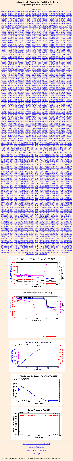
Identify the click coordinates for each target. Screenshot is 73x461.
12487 (11, 163)
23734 (11, 250)
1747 (29, 46)
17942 (36, 185)
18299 (28, 188)
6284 (36, 92)
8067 (46, 121)
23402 (70, 245)
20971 (36, 218)
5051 (60, 63)
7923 (43, 120)
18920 (36, 195)
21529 (36, 223)
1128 (6, 28)
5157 (12, 71)
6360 (12, 95)
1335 (57, 34)
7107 (63, 104)
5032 (2, 63)
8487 (22, 133)
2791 (26, 56)
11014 (24, 147)
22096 (66, 230)
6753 (43, 99)
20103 (41, 207)
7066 (57, 102)
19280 (61, 199)
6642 (2, 99)
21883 (3, 228)
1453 (12, 37)
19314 (7, 200)
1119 (46, 27)
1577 (33, 40)
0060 (70, 13)
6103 (70, 89)
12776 (36, 175)
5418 (33, 85)
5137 (39, 70)
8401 (5, 132)
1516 (67, 37)
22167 (15, 231)
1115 (33, 27)
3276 (63, 58)
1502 (29, 37)
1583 (53, 40)
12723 (41, 171)
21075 (62, 218)
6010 (57, 87)
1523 (19, 39)
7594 (39, 114)
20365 (70, 211)
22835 (45, 240)
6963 (22, 102)
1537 (46, 39)
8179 (50, 125)
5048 (50, 63)
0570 (33, 18)
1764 (15, 47)
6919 (70, 101)
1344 (12, 35)
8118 (9, 123)
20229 (66, 209)
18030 (66, 185)
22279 (36, 233)
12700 (61, 169)
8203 (36, 126)
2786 (9, 56)
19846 (61, 204)
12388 (7, 156)
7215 (60, 108)
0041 (36, 13)
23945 (32, 252)
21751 (28, 224)
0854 (22, 23)
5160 (22, 71)
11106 (45, 151)
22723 (15, 238)
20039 (57, 206)
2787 (12, 56)
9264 (15, 137)
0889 (12, 25)
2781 (63, 54)
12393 (15, 156)
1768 (29, 47)
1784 (70, 47)
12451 (36, 159)
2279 (15, 54)
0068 (26, 15)
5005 (57, 59)
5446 (12, 87)
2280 (19, 54)
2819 (9, 58)
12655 (28, 169)
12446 (15, 159)
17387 (28, 181)
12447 (20, 159)
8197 (19, 126)
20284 (28, 211)
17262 (41, 180)
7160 (57, 106)
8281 (63, 128)
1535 (39, 39)
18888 (28, 195)
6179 (26, 90)
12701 (66, 169)
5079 (2, 66)
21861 (45, 226)
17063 (61, 178)
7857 (33, 120)
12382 (57, 154)
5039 (26, 63)
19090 (53, 197)
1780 (57, 47)
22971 (41, 242)
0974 (29, 25)
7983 (63, 120)
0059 (67, 13)
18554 (66, 190)
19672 (7, 204)
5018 (29, 61)
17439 (57, 181)
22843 (49, 240)
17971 (41, 185)
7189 (36, 108)
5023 (43, 61)
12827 (66, 176)
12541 (41, 163)
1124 (63, 27)
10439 (44, 142)
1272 (26, 32)
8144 (53, 123)
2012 (36, 49)
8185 (67, 125)
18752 (11, 193)
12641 (41, 168)
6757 (57, 99)
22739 (36, 238)
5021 (39, 61)
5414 (19, 85)
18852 (7, 195)
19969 (20, 206)
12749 (41, 173)
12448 (24, 159)
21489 (7, 223)
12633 (7, 168)
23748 (15, 250)
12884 (32, 178)
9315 (15, 138)
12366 (65, 152)
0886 (2, 25)
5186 (36, 73)
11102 (29, 151)
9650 (60, 138)
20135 (3, 209)
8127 (26, 123)
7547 (29, 113)
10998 (70, 145)
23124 (66, 243)
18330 (53, 188)
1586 (63, 40)
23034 (3, 243)
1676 (29, 44)
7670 (29, 118)
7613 (26, 116)
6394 (46, 95)
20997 (49, 218)
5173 (67, 71)
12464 (15, 161)
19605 (53, 202)
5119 (53, 68)
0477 (43, 16)
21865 (49, 226)
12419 (28, 157)
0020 (60, 11)
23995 (57, 252)
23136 (70, 243)
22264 (20, 233)
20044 (70, 206)
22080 (49, 230)
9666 (12, 140)
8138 (39, 123)
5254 (29, 78)
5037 (19, 63)
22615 (32, 236)
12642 (45, 168)
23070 (36, 243)
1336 (60, 34)
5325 (19, 82)
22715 (7, 238)
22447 (15, 235)
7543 (22, 113)
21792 (45, 224)
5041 (33, 63)
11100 (20, 151)
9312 (9, 138)
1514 (60, 37)
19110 (66, 197)
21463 (53, 221)
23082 (49, 243)
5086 (26, 66)
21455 (49, 221)
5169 (53, 71)
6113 (2, 90)
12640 (36, 168)
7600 (60, 114)
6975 (39, 102)
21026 (53, 218)
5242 (63, 77)
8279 (60, 128)
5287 (67, 78)
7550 (36, 113)
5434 (70, 85)
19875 (70, 204)
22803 (24, 240)
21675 (7, 224)
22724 (20, 238)
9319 (22, 138)
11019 (36, 147)
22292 (45, 233)
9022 (33, 135)
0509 (67, 16)
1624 (33, 42)
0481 (53, 16)
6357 (2, 95)
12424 (45, 157)
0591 (57, 18)
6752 (39, 99)
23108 (61, 243)
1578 (36, 40)
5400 (60, 83)
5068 (39, 65)
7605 (2, 116)
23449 (20, 247)
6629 (33, 97)
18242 (11, 188)
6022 (9, 89)
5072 (50, 65)
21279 (36, 219)
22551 (70, 235)
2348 (53, 54)
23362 (53, 245)
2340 (26, 54)
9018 (29, 135)
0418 (63, 15)
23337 (41, 245)
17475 (70, 181)
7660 (9, 118)
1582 (50, 40)
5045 (39, 63)
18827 (66, 193)
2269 (53, 52)
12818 (28, 176)
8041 (26, 121)
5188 (43, 73)
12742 (20, 173)
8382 (39, 130)
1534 (36, 39)
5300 (12, 80)
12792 (24, 176)
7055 (50, 102)
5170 (57, 71)
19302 (3, 200)
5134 (29, 70)
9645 (53, 138)
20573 (11, 214)
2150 (63, 49)
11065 (7, 149)
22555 (7, 236)
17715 (66, 183)
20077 (24, 207)
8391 (57, 130)
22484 (32, 235)
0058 (63, 13)
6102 (67, 89)
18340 (57, 188)
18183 (70, 187)
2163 (33, 51)
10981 (3, 145)
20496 (28, 212)
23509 (66, 247)
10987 (28, 145)
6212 (29, 90)
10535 (66, 144)
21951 (53, 228)
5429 (63, 85)
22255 (11, 233)
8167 (22, 125)
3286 (26, 59)
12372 (20, 154)
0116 (33, 15)
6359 (9, 95)
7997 (67, 120)
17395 (32, 181)
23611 (57, 249)
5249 (15, 78)
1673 (22, 44)
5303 (22, 80)
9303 (63, 137)
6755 (50, 99)
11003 (7, 147)
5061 (15, 65)
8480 (2, 133)
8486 (19, 133)
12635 (15, 168)
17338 (7, 181)
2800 (53, 56)
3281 (9, 59)
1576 (29, 40)
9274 (26, 137)
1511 (50, 37)
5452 (33, 87)
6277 (12, 92)
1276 (39, 32)
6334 (29, 94)
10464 (20, 144)
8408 (12, 132)
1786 (5, 49)
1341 (5, 35)
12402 (41, 156)
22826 (36, 240)
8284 (67, 128)
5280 (46, 78)
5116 (46, 68)
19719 (24, 204)
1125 (66, 27)
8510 (43, 133)
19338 (20, 200)
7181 (9, 108)
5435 (2, 87)
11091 (57, 149)
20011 (53, 206)
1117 (39, 27)
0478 (46, 16)
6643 (5, 99)
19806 (49, 204)
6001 (43, 87)
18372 (3, 190)
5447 (15, 87)
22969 (36, 242)
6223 (46, 90)
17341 (11, 181)
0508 (63, 16)
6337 (39, 94)
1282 (60, 32)
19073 (41, 197)
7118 (70, 104)
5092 (46, 66)
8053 (36, 121)
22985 (57, 242)
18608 (20, 192)
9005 (19, 135)
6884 (33, 101)
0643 (19, 20)
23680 (66, 249)
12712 (20, 171)
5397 (50, 83)
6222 (43, 90)
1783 (67, 47)
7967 (57, 120)
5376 (67, 82)
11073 (16, 149)
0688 (53, 20)
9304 (67, 137)
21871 (53, 226)
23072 (41, 243)
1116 (36, 27)
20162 (32, 209)
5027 (57, 61)
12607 (41, 164)
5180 (19, 73)
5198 (5, 75)
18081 (24, 187)
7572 (5, 114)
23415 (7, 247)
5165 (39, 71)
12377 (36, 154)
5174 (70, 71)
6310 (12, 94)
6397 (53, 95)
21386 (20, 221)
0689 (57, 20)
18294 (24, 188)
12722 (36, 171)
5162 (29, 71)
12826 (61, 176)
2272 (63, 52)
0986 (39, 25)
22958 (32, 242)
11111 (61, 151)
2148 (57, 49)
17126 (3, 180)
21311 (65, 219)
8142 (46, 123)
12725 (49, 171)
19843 (57, 204)
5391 (36, 83)
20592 (28, 214)
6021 (5, 89)
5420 (39, 85)
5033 (5, 63)
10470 (24, 144)
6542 (22, 97)
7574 (9, 114)
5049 (53, 63)
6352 (57, 94)
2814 (63, 56)
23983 (53, 252)
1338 (67, 34)
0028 (2, 13)
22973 (49, 242)
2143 (39, 49)
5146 (70, 70)
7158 (50, 106)
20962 (28, 218)
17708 (61, 183)
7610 (15, 116)
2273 (67, 52)
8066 (43, 121)
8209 (57, 126)
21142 (11, 219)
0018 (53, 11)
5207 (19, 75)
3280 (5, 59)
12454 (49, 159)
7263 (46, 109)
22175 (24, 231)
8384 (46, 130)
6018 (67, 87)
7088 (33, 104)
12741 (15, 173)
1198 (49, 30)
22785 (15, 240)
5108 (23, 68)
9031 (36, 135)
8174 (36, 125)
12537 (32, 163)
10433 (23, 142)
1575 (26, 40)
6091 (33, 89)
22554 (3, 236)
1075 (50, 25)
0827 (33, 22)
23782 (32, 250)
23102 (57, 243)
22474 (24, 235)
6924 (15, 102)
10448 (56, 142)
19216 (49, 199)
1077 (57, 25)
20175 (41, 209)
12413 (7, 157)
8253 (46, 128)
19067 (32, 197)
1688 (67, 44)
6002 (46, 87)
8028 (19, 121)
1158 (56, 28)
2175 (2, 52)
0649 (36, 20)
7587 (29, 114)
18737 (3, 193)
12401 (36, 156)
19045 (7, 197)
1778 (50, 47)
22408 (66, 233)
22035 (24, 230)
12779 (45, 175)
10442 (48, 142)
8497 (29, 133)
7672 (33, 118)
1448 (67, 35)
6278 (15, 92)
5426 (60, 85)
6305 (67, 92)
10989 (36, 145)
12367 (69, 152)
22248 (7, 233)
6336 (36, 94)
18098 (41, 187)
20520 (32, 212)
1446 (63, 35)
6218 (33, 90)
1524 (22, 39)
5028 (60, 61)
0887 (5, 25)
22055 (32, 230)
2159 (22, 51)
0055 (53, 13)
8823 (67, 133)
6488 (12, 97)
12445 (11, 159)
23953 (41, 252)
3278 (70, 58)
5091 (43, 66)
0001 (2, 11)
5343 (57, 82)
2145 (46, 49)
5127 (9, 70)
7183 (15, 108)
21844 (28, 226)
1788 (12, 49)
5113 (36, 68)
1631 (46, 42)
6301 (53, 92)
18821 (57, 193)
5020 (36, 61)
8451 (39, 132)
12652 (15, 169)
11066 (12, 149)
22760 (70, 238)
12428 (53, 157)
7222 (5, 109)
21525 (32, 223)
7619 (39, 116)
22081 (53, 230)
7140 (12, 106)
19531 (28, 202)
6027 (26, 89)
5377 (70, 82)
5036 (15, 63)
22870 (61, 240)
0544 (5, 18)
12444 (7, 159)
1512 (53, 37)
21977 (3, 230)
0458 (36, 16)
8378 (29, 130)
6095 (46, 89)
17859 (11, 185)
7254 (26, 109)
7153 (33, 106)
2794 (33, 56)
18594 (11, 192)
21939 (45, 228)
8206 (46, 126)
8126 (22, 123)
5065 (29, 65)
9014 (22, 135)
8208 (53, 126)
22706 (3, 238)
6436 (67, 95)
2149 (60, 49)
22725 (24, 238)
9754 (43, 140)
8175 (39, 125)
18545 (61, 190)
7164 (63, 106)
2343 (36, 54)
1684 (53, 44)
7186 (26, 108)
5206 (15, 75)
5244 (70, 77)
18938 (45, 195)
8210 (60, 126)
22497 (45, 235)
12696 (57, 169)
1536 (43, 39)
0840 (2, 23)
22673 (57, 236)
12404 (45, 156)
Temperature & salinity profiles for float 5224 (36, 444)
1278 (46, 32)
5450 (26, 87)
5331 (39, 82)
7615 (33, 116)
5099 (63, 66)
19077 (45, 197)
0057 (60, 13)
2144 (43, 49)
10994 (53, 145)
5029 (63, 61)
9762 (63, 140)
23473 (36, 247)
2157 (15, 51)
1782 (63, 47)
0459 (39, 16)
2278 (12, 54)
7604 (70, 114)
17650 (53, 183)
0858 (36, 23)
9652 (63, 138)
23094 (53, 243)
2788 (15, 56)
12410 (66, 156)
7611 (19, 116)
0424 (12, 16)
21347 (3, 221)
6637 (57, 97)
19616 (61, 202)
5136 (36, 70)
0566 (19, 18)
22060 (36, 230)
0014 (43, 11)
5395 (43, 83)
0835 (60, 22)
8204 (39, 126)
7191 (43, 108)
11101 (24, 151)
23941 (24, 252)
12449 (28, 159)
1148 (23, 28)
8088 (67, 121)
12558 (3, 164)
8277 (57, 128)
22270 (24, 233)
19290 (66, 199)
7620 (43, 116)
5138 (43, 70)
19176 (28, 199)
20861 (66, 216)
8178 (46, 125)
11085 (40, 149)
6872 (5, 101)
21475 (61, 221)
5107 (19, 68)
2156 (12, 51)
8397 (2, 132)
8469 (57, 132)
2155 (9, 51)
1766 (22, 47)
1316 (12, 34)
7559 (57, 113)
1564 (60, 39)
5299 (9, 80)
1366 (53, 35)
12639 (32, 168)
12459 (70, 159)
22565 (15, 236)
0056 (57, 13)
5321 (5, 82)
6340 (50, 94)
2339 (22, 54)
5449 (22, 87)
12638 (28, 168)
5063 (22, 65)
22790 (20, 240)
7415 (43, 111)
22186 (32, 231)
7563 (60, 113)
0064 (12, 15)
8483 (12, 133)
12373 (24, 154)
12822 (45, 176)
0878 (60, 23)
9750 (36, 140)
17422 (41, 181)
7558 (53, 113)
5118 (50, 68)
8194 (12, 126)
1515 (63, 37)
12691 (53, 169)
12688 (49, 169)
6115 (5, 90)
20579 (15, 214)
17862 (15, 185)
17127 (7, 180)
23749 (20, 250)
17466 (66, 181)
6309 (9, 94)
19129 (7, 199)
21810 (57, 224)
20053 (3, 207)
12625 (45, 166)
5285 (63, 78)
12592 (20, 164)
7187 (29, 108)
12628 (57, 166)
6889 (46, 101)
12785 (70, 175)
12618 (15, 166)
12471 (24, 161)
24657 (32, 254)
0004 (12, 11)
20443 (11, 212)
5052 (63, 63)
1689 (70, 44)
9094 (50, 135)
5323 (12, 82)
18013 (53, 185)
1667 (2, 44)
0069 (29, 15)
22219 (57, 231)
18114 (53, 187)
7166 (70, 106)
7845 (22, 120)
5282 (53, 78)
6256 (2, 92)
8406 (9, 132)
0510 (70, 16)
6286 (43, 92)
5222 (67, 75)
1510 (46, 37)
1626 (39, 42)
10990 (41, 145)
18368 (70, 188)
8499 (36, 133)
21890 (11, 228)
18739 (7, 193)
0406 (53, 15)
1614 (2, 42)
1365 (50, 35)
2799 (50, 56)
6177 (22, 90)
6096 (50, 89)
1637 (63, 42)
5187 (39, 73)
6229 (67, 90)
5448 (19, 87)
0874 (46, 23)
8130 (33, 123)
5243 (67, 77)
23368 (57, 245)
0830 (43, 22)
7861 (36, 120)
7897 (39, 120)
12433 (70, 157)
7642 (60, 116)
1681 (43, 44)
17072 (66, 178)
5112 (33, 68)
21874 (57, 226)
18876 (24, 195)
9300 (53, 137)
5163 (33, 71)
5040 (29, 63)
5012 (9, 61)
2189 (36, 52)
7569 (2, 114)
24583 (28, 254)
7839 (19, 120)
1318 (19, 34)
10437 (39, 142)
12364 (57, 152)
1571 (12, 40)
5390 (33, 83)
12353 (32, 152)
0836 (63, 22)
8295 (70, 128)
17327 (70, 180)
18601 (15, 192)
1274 (33, 32)
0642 (15, 20)
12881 (20, 178)
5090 (39, 66)
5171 (60, 71)
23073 (45, 243)
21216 (24, 219)
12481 (61, 161)
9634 (43, 138)
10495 (53, 144)
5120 (56, 68)
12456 (57, 159)
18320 (41, 188)
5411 (9, 85)
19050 (11, 197)
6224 (50, 90)
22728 (28, 238)
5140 (50, 70)
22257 (15, 233)
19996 (41, 206)
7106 (60, 104)
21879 (66, 226)
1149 (26, 28)
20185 (45, 209)
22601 (28, 236)
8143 (50, 123)
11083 (32, 149)
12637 (24, 168)
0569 (29, 18)
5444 (5, 87)
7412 (39, 111)
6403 (63, 95)
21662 (61, 223)
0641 (12, 20)
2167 (46, 51)
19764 (45, 204)
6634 (50, 97)
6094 (43, 89)
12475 (36, 161)
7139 (9, 106)
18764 (24, 193)
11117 (3, 152)
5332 (43, 82)
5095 (57, 66)
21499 (15, 223)
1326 (39, 34)
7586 (26, 114)
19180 (32, 199)
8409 (15, 132)
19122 (3, 199)
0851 (12, 23)
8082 (57, 121)
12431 (66, 157)
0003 (9, 11)
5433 (67, 85)
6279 (19, 92)
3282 (12, 59)
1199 (53, 30)
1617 (12, 42)
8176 (43, 125)
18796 (41, 193)
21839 (24, 226)
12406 (49, 156)
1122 (56, 27)
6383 (33, 95)
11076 (24, 149)
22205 (41, 231)
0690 (60, 20)
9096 (57, 135)
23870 (7, 252)
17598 (41, 183)
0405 (50, 15)
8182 (57, 125)
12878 (7, 178)
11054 (53, 147)
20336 (49, 211)
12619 (20, 166)
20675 (24, 216)
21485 (70, 221)
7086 (29, 104)
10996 (61, 145)
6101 (63, 89)
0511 (2, 18)
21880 (70, 226)
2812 (57, 56)
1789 (15, 49)
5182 (26, 73)
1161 (66, 28)
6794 (67, 99)
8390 (53, 130)
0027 (70, 11)
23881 (11, 252)
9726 (22, 140)
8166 (19, 125)
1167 (16, 30)
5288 (70, 78)
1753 (50, 46)
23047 (7, 243)
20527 (41, 212)
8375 (26, 130)
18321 (45, 188)
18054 (7, 187)
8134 (36, 123)
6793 (63, 99)
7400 (26, 111)
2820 (12, 58)
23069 (32, 243)
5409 (2, 85)
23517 (3, 249)
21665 (66, 223)
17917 (28, 185)
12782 (57, 175)
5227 (12, 77)
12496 (24, 163)
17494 (7, 183)
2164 (36, 51)
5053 (67, 63)
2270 (57, 52)
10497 (57, 144)
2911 (29, 58)
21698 (15, 224)
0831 (46, 22)
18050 (3, 187)
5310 (46, 80)
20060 (16, 207)
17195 (32, 180)
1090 (9, 27)
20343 (53, 211)
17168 (20, 180)
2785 (5, 56)
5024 (46, 61)
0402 (43, 15)
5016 (22, 61)
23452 (24, 247)
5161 (26, 71)
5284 (60, 78)
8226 (22, 128)
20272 (20, 211)
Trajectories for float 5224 (36, 447)
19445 (11, 202)
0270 (36, 15)
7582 (19, 114)
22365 (53, 233)
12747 (32, 173)
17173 (24, 180)
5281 (50, 78)
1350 (33, 35)
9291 (39, 137)
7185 (22, 108)
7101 (53, 104)
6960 (19, 102)
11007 (12, 147)
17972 (45, 185)
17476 (3, 183)
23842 (53, 250)
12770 (20, 175)
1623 (29, 42)
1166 (12, 30)
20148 (24, 209)
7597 (50, 114)
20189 (49, 209)
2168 (50, 51)
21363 (7, 221)
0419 (67, 15)
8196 (15, 126)
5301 (15, 80)
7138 (5, 106)
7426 (53, 111)
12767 (7, 175)
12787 (7, 176)
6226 (56, 90)
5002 (46, 59)
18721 (66, 192)
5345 (60, 82)
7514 (9, 113)
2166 (43, 51)
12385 (70, 154)
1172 (32, 30)
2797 (43, 56)
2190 (39, 52)
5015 (19, 61)
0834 (57, 22)
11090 (53, 149)
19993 (36, 206)
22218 (53, 231)
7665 (19, 118)
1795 (29, 49)
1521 (12, 39)
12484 (3, 163)
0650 (39, 20)
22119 (70, 230)
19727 (28, 204)
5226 (9, 77)
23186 (11, 245)
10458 (3, 144)
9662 (9, 140)
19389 (49, 200)
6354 (63, 94)
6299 (46, 92)
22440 (7, 235)
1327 (43, 34)
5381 (9, 83)
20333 (45, 211)
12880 (15, 178)
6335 (33, 94)
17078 (70, 178)
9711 (19, 140)
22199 (36, 231)
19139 (11, 199)
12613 (66, 164)
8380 (33, 130)
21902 (24, 228)
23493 (57, 247)
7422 (46, 111)
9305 (70, 137)
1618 (15, 42)
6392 (39, 95)
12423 (41, 157)
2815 (67, 56)
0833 (53, 22)
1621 (22, 42)
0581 (39, 18)
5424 (53, 85)
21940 (49, 228)
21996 (15, 230)
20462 (15, 212)
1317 (15, 34)
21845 (32, 226)
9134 (70, 135)
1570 (9, 40)
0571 (36, 18)
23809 (49, 250)
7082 (16, 104)
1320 (22, 34)
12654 (24, 169)
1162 (70, 28)
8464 (50, 132)
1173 (36, 30)
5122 (63, 68)
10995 (57, 145)
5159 (19, 71)
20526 (36, 212)
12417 (20, 157)
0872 (39, 23)
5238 (50, 77)
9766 (7, 142)
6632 (43, 97)
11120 (11, 152)
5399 (57, 83)
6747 (22, 99)
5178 (12, 73)
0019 (57, 11)
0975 (33, 25)
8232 (26, 128)
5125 (2, 70)
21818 (70, 224)
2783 (70, 54)
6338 (43, 94)
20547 (61, 212)
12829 (3, 178)
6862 (2, 101)
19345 (24, 200)
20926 (16, 218)
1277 (43, 32)
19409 (61, 200)
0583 (46, 18)
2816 (70, 56)
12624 (41, 166)
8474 (63, 132)
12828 (70, 176)
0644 (22, 20)
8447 (33, 132)
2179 (12, 52)
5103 (6, 68)
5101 (70, 66)
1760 (2, 47)
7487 (2, 113)
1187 (39, 30)
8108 (2, 123)
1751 (43, 46)
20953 (24, 218)
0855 (26, 23)
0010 (29, 11)
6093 (39, 89)
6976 (43, 102)
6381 (26, 95)
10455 (65, 142)
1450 (2, 37)
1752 (46, 46)
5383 (12, 83)
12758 (70, 173)
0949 (22, 25)
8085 (60, 121)
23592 (32, 249)
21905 (28, 228)
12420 (32, 157)
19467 (15, 202)
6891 (50, 101)
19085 (49, 197)
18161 (61, 187)
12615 (3, 166)
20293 (32, 211)
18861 (11, 195)
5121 (60, 68)
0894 (19, 25)
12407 (53, 156)
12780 (49, 175)
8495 (26, 133)
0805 (5, 22)
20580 (20, 214)
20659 (15, 216)
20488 (20, 212)
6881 (22, 101)
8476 (67, 132)
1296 (67, 32)
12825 (57, 176)
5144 (63, 70)
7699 (53, 118)
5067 (36, 65)
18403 (24, 190)
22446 (11, 235)
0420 (70, 15)
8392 (60, 130)
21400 (24, 221)
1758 (67, 46)
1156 (49, 28)
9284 (33, 137)
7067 (60, 102)
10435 (31, 142)
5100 (67, 66)
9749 (33, 140)
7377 (70, 109)
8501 (39, 133)
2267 (46, 52)
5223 (70, 75)
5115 (43, 68)
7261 (39, 109)
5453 (36, 87)
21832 (11, 226)
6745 (15, 99)
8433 (19, 132)
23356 (49, 245)
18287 (20, 188)
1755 (57, 46)
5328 (29, 82)
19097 (57, 197)
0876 (53, 23)
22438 (3, 235)
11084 (36, 149)
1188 (43, 30)
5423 (50, 85)
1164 (6, 30)
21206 (20, 219)
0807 (9, 22)
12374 (28, 154)
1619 (19, 42)
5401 (63, 83)
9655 (67, 138)
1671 (15, 44)
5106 (16, 68)
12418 (24, 157)
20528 (45, 212)
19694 (11, 204)
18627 (24, 192)
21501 (20, 223)
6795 (70, 99)
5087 (29, 66)
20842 (61, 216)
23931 (20, 252)
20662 (20, 216)
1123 (60, 27)
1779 (53, 47)
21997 (20, 230)
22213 (49, 231)
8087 (63, 121)
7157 (46, 106)
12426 (49, 157)
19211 (45, 199)
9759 (57, 140)
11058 (65, 147)
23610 (53, 249)
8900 (15, 135)
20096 (36, 207)
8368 (12, 130)
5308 (39, 80)
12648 (70, 168)
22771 (7, 240)
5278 (39, 78)
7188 (33, 108)
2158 (19, 51)
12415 (11, 157)
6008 (53, 87)
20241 (70, 209)
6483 (70, 95)
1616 (9, 42)
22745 (49, 238)
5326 (22, 82)
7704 (60, 118)
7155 (39, 106)
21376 (11, 221)
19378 (45, 200)
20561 (70, 212)
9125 (67, 135)
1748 (33, 46)
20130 (61, 207)
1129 (9, 28)
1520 (9, 39)
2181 (19, 52)
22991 (61, 242)
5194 (63, 73)
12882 (24, 178)
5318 (67, 80)
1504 (36, 37)
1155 (46, 28)
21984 (7, 230)
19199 (41, 199)
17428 (45, 181)
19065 (24, 197)
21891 (15, 228)
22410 (70, 233)
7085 (26, 104)
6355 (67, 94)
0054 (50, 13)
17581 (36, 183)
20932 (20, 218)
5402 (67, 83)
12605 (32, 164)
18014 (57, 185)
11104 (37, 151)
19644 (3, 204)
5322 (9, 82)
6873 (9, 101)
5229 (19, 77)
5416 (26, 85)
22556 (11, 236)
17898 (24, 185)
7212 (50, 108)
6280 (22, 92)
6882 (26, 101)
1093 (19, 27)
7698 (50, 118)
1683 (50, 44)
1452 (9, 37)
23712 (3, 250)
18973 (49, 195)
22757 (66, 238)
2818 (5, 58)
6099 (60, 89)
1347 (22, 35)
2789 (19, 56)
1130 (12, 28)
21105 (66, 218)
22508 (49, 235)
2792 (29, 56)
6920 (2, 102)
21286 (45, 219)
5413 (15, 85)
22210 (45, 231)
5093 (50, 66)
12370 (11, 154)
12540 (36, 163)
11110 (57, 151)
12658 (41, 169)
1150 (29, 28)
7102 (57, 104)
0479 (50, 16)
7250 (12, 109)
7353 (67, 109)
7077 (70, 102)
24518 (66, 252)
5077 (67, 65)
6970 (33, 102)
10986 (24, 145)
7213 (53, 108)
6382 (29, 95)
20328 (36, 211)
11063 (3, 149)
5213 (39, 75)
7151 (26, 106)
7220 (70, 108)
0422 (5, 16)
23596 (36, 249)
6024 (15, 89)
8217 (12, 128)
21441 (45, 221)
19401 (57, 200)
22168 (20, 231)
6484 (2, 97)
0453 (19, 16)
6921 (5, 102)
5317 (63, 80)
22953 (24, 242)
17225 (36, 180)
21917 (36, 228)
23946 (36, 252)
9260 (12, 137)
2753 (57, 54)
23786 (36, 250)
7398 (22, 111)
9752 (39, 140)
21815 (66, 224)
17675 (57, 183)
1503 (33, 37)
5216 (50, 75)
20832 (53, 216)
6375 (22, 95)
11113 (69, 151)
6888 (43, 101)
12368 (3, 154)
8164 (12, 125)
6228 (63, 90)
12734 (3, 173)
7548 (33, 113)
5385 (19, 83)
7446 (63, 111)
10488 (41, 144)
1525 (26, 39)
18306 (32, 188)
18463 (45, 190)
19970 (24, 206)
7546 (26, 113)
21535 (41, 223)
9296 (50, 137)
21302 (61, 219)
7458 (67, 111)
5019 (33, 61)
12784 (66, 175)
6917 (63, 101)
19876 (3, 206)
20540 (57, 212)
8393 (63, 130)
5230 (22, 77)
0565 (15, 18)
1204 (70, 30)
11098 (12, 151)
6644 (9, 99)
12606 (36, 164)
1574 (22, 40)
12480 (57, 161)
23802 (41, 250)
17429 (49, 181)
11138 (23, 152)
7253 (22, 109)
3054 (57, 58)
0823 (26, 22)
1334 (53, 34)
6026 (22, 89)
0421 (2, 16)
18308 (36, 188)
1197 (46, 30)
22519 (57, 235)
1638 (67, 42)
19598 (45, 202)
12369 (7, 154)
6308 (5, 94)
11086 (45, 149)
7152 (29, 106)
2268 (50, 52)
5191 (53, 73)
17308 (61, 180)
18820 (53, 193)
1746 (26, 46)
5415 (22, 85)
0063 (9, 15)
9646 (57, 138)
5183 (29, 73)
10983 (11, 145)
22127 (3, 231)
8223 (19, 128)
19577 (36, 202)
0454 (22, 16)
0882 (70, 23)
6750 (33, 99)
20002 (49, 206)
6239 (70, 90)
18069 (20, 187)
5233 (33, 77)
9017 (26, 135)
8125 (19, 123)
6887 (39, 101)
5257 (36, 78)
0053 (46, 13)
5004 (53, 59)
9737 (26, 140)
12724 (45, 171)
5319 (70, 80)
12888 (45, 178)
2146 (50, 49)
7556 (46, 113)
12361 (44, 152)
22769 (3, 240)
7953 (50, 120)
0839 (70, 22)
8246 (36, 128)
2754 (60, 54)
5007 (63, 59)
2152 (70, 49)
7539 (19, 113)
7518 (12, 113)
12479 (53, 161)
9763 (67, 140)
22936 (20, 242)
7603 (67, 114)
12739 (11, 173)
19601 (49, 202)
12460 (3, 161)
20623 (61, 214)
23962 (45, 252)
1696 (19, 46)
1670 (12, 44)
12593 (24, 164)
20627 (66, 214)
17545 (24, 183)
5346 (63, 82)
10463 (15, 144)
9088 (39, 135)
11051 (45, 147)
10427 (14, 142)
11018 (32, 147)
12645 (57, 168)
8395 (70, 130)
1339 (70, 34)
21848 (36, 226)
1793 (26, 49)
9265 (19, 137)
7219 (67, 108)
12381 (53, 154)
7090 (40, 104)
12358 (36, 152)
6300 (50, 92)
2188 (33, 52)
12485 (7, 163)
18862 (15, 195)
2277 (9, 54)
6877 (15, 101)
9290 (36, 137)
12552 (70, 163)
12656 (32, 169)
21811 (61, 224)
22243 (3, 233)
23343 (45, 245)
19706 (15, 204)
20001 (45, 206)
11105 (41, 151)
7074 (67, 102)
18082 (28, 187)
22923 (11, 242)
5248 (12, 78)
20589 (24, 214)
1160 (63, 28)
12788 (11, 176)
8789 (53, 133)
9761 (60, 140)
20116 (57, 207)
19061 (16, 197)
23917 (15, 252)
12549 (57, 163)
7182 (12, 108)
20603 (41, 214)
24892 (41, 254)
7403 (29, 111)
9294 (46, 137)
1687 (63, 44)
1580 (43, 40)
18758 (15, 193)
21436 (41, 221)
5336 (53, 82)
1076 (53, 25)
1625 (36, 42)
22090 (57, 230)
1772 (39, 47)
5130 (15, 70)
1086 (67, 25)
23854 (66, 250)
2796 (39, 56)
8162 (5, 125)
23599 (45, 249)
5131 (19, 70)
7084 (22, 104)
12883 (28, 178)
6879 (19, 101)
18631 (28, 192)
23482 (45, 247)
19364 (41, 200)
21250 (28, 219)
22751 (53, 238)
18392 (20, 190)
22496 (41, 235)
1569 (5, 40)
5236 (43, 77)
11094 (69, 149)
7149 (19, 106)
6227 (60, 90)
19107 (62, 197)
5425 (57, 85)
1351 (36, 35)
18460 (41, 190)
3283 (15, 59)
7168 (5, 108)
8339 (9, 130)
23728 (7, 250)
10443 (52, 142)
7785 (70, 118)
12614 (70, 164)
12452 (41, 159)
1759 (70, 46)
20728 (45, 216)
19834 (53, 204)
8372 (19, 130)
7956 (53, 120)
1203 (66, 30)
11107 (49, 151)
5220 (60, 75)
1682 (46, 44)
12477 (45, 161)
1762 (9, 47)
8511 (46, 133)
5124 (70, 68)
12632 (3, 168)
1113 (26, 27)
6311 (15, 94)
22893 (70, 240)
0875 (50, 23)
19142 (15, 199)
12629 (61, 166)
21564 (49, 223)
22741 (41, 238)
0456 (29, 16)
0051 (39, 13)
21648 (57, 223)
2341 (29, 54)
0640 (9, 20)
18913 (32, 195)
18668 (45, 192)
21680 (11, 224)
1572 (15, 40)
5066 (33, 65)
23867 (3, 252)
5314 (53, 80)
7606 (5, 116)
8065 (39, 121)
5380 (5, 83)
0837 (67, 22)
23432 (11, 247)
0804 (2, 22)
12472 (28, 161)
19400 (53, 200)
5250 (19, 78)
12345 (28, 152)
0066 (19, 15)
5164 (36, 71)
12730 (66, 171)
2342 (33, 54)
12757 (66, 173)
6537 (19, 97)
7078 (2, 104)
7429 (57, 111)
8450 (36, 132)
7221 (2, 109)
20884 (70, 216)
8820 (63, 133)
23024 (66, 242)
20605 (45, 214)
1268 (15, 32)
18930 (41, 195)
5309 (43, 80)
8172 (29, 125)
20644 (11, 216)
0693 (70, 20)
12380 (49, 154)
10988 (32, 145)
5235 (39, 77)
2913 (36, 58)
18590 (7, 192)
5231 (26, 77)
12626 (49, 166)
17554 (32, 183)
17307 (57, 180)
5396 (46, 83)
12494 (20, 163)
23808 (45, 250)
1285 (63, 32)
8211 (63, 126)
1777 (46, 47)
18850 (3, 195)
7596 (46, 114)
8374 (22, 130)
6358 (5, 95)
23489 (53, 247)
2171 (60, 51)
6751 (36, 99)
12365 (61, 152)
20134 (70, 207)
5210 (29, 75)
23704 (70, 249)
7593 (36, 114)
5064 (26, 65)
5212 (36, 75)
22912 (3, 242)
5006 (60, 59)
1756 (60, 46)
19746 (36, 204)
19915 (11, 206)
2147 (53, 49)
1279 (50, 32)
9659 (2, 140)
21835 (15, 226)
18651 (36, 192)
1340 (2, 35)
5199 (9, 75)
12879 (11, 178)
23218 (20, 245)
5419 (36, 85)
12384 (66, 154)
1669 (9, 44)
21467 (57, 221)
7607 (9, 116)
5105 (12, 68)
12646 (61, 168)
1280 (53, 32)
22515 (53, 235)
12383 (61, 154)
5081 (9, 66)
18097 (36, 187)
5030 (67, 61)
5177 (9, 73)
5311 (50, 80)
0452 (15, 16)
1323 (33, 34)
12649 (3, 169)
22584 (24, 236)
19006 (57, 195)
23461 (32, 247)
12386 (3, 156)
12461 (7, 161)
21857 (41, 226)
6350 (53, 94)
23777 (28, 250)
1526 (29, 39)
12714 (24, 171)
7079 (5, 104)
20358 (66, 211)
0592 (60, 18)
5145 (67, 70)
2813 (60, 56)
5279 (43, 78)
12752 (53, 173)
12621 (28, 166)
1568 (2, 40)
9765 (3, 142)
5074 (57, 65)
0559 (9, 18)
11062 (69, 147)
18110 (49, 187)
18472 (49, 190)
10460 (7, 144)
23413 (3, 247)
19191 (36, 199)
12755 (61, 173)
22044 (28, 230)
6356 (70, 94)
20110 (53, 207)
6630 (36, 97)
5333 (46, 82)
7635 (53, 116)
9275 (29, 137)
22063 (41, 230)
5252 (26, 78)
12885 (36, 178)
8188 (70, 125)
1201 (59, 30)
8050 (29, 121)
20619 (53, 214)
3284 (19, 59)
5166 (43, 71)
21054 (57, 218)
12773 (24, 175)
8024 (15, 121)
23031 (70, 242)
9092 (46, 135)
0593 (63, 18)
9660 (5, 140)
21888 (7, 228)
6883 (29, 101)
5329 (33, 82)
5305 (29, 80)
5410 (5, 85)
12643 (49, 168)
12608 (45, 164)
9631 (36, 138)
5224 (2, 77)
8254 (50, 128)
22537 (66, 235)
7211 (46, 108)
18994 (53, 195)
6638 (60, 97)
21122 (3, 219)
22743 (45, 238)
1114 (30, 27)
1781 (60, 47)
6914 (53, 101)
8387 (50, 130)
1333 (50, 34)
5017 (26, 61)
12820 (36, 176)
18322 (49, 188)
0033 (19, 13)
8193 (9, 126)
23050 (15, 243)
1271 (22, 32)
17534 (20, 183)
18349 (61, 188)
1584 (57, 40)
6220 (39, 90)
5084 (19, 66)
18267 (15, 188)
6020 (2, 89)
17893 (20, 185)
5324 (15, 82)
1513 (57, 37)
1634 (57, 42)
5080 (5, 66)
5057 (5, 65)
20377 (3, 212)
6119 (12, 90)
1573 (19, 40)
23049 (11, 243)
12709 (11, 171)
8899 (12, 135)
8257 (53, 128)
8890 (70, 133)
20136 (7, 209)
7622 (46, 116)
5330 (36, 82)
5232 (29, 77)
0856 (29, 23)
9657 (70, 138)
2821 (15, 58)
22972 (45, 242)
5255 (33, 78)
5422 (46, 85)
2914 (39, 58)
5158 (15, 71)
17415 (36, 181)
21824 (3, 226)
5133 (26, 70)
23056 (24, 243)
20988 (41, 218)
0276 (39, 15)
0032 (15, 13)
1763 (12, 47)
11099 (16, 151)
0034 (22, 13)
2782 (67, 54)
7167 (2, 108)
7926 (46, 120)
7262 (43, 109)
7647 (63, 116)
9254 (2, 137)
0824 (29, 22)
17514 (11, 183)
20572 (7, 214)
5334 (50, 82)
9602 (29, 138)
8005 (70, 120)
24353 (61, 252)
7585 (22, 114)
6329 (26, 94)
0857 (33, 23)
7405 (33, 111)
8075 (50, 121)
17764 (3, 185)
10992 (49, 145)
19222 (53, 199)
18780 (32, 193)
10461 (11, 144)
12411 (70, 156)
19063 (20, 197)
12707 (3, 171)
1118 (43, 27)
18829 (70, 193)
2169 (53, 51)
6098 (57, 89)
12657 (36, 169)
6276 (9, 92)
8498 (33, 133)
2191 (43, 52)
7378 (2, 111)
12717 (32, 171)
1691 (2, 46)
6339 (46, 94)
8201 (33, 126)
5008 (67, 59)
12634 (11, 168)
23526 (7, 249)
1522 (15, 39)
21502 (24, 223)
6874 (12, 101)
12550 (61, 163)
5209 (26, 75)
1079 (63, 25)
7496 (5, 113)
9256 (5, 137)
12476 (41, 161)
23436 (15, 247)
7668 (26, 118)
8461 (46, 132)
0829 (39, 22)
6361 (15, 95)
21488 (3, 223)
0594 (67, 18)
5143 (60, 70)
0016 (50, 11)
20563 (3, 214)
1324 (36, 34)
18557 (70, 190)
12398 (28, 156)
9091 (43, 135)
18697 (57, 192)
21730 (24, 224)
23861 (70, 250)
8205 (43, 126)
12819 (32, 176)
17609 (45, 183)
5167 (46, 71)
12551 (66, 163)
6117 (9, 90)
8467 (53, 132)
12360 (40, 152)
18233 (7, 188)
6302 (57, 92)
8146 (60, 123)
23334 (36, 245)
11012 (20, 147)
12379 (45, 154)
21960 (57, 228)
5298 (5, 80)
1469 (15, 37)
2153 (2, 51)
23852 (61, 250)
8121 (12, 123)
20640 (7, 216)
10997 (66, 145)
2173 (67, 51)
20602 (36, 214)
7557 (50, 113)
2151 (67, 49)
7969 (60, 120)
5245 (2, 78)
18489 (53, 190)
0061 (2, 15)
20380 (7, 212)
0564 (12, 18)
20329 (41, 211)
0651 (43, 20)
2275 (2, 54)
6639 (63, 97)
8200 (29, 126)
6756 (53, 99)
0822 (22, 22)
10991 (45, 145)
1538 (50, 39)
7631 (50, 116)
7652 (2, 118)
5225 (5, 77)
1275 (36, 32)
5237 (46, 77)
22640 (41, 236)
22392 (61, 233)
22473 (20, 235)
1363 (43, 35)
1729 (22, 46)
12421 (36, 157)
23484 (49, 247)
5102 (2, 68)
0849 (9, 23)
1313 (2, 34)
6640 (67, 97)
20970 (32, 218)
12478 (49, 161)
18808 (45, 193)
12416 (15, 157)
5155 (5, 71)
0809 (12, 22)
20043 (66, 206)
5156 (9, 71)
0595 (70, 18)
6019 (70, 87)
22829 (41, 240)
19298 (70, 199)
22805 (28, 240)
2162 (29, 51)
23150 (3, 245)
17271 (53, 180)
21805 (53, 224)
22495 (36, 235)
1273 (29, 32)
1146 (16, 28)
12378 (41, 154)
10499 (61, 144)
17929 (32, 185)
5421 (43, 85)
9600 (26, 138)
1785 (2, 49)
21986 (11, 230)
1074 (46, 25)
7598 (53, 114)
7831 (12, 120)
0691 (63, 20)
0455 (26, 16)
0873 (43, 23)
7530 (15, 113)
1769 (33, 47)
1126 (70, 27)
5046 (43, 63)
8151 (67, 123)
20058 (11, 207)
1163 (2, 30)
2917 (50, 58)
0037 (29, 13)
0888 (9, 25)
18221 (3, 188)
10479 (32, 144)
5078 (70, 65)
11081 (28, 149)
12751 (49, 173)
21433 (36, 221)
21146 (15, 219)
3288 (33, 59)
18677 (49, 192)
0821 (19, 22)
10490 (45, 144)
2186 (26, 52)
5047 (46, 63)
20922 (11, 218)
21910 (32, 228)
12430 (61, 157)
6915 (57, 101)
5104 (9, 68)
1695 (15, 46)
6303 (60, 92)
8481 (5, 133)
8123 (15, 123)
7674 (36, 118)
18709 (61, 192)
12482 (66, 161)
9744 (29, 140)
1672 (19, 44)
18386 (11, 190)
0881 (67, 23)
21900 (20, 228)
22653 (49, 236)
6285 (39, 92)
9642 (50, 138)
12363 (53, 152)
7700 (57, 118)
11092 (61, 149)
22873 (66, 240)
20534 (53, 212)
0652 (46, 20)
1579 (39, 40)
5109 (26, 68)
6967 (26, 102)
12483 (70, 161)
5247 (9, 78)
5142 (57, 70)
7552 (39, 113)
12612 (61, 164)
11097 (8, 151)
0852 (15, 23)
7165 (67, 106)
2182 (22, 52)
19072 (36, 197)
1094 (23, 27)
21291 (49, 219)
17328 (3, 181)
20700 (32, 216)
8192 (5, 126)
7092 (43, 104)
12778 (41, 175)
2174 (70, 51)
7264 (50, 109)
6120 (15, 90)
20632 (3, 216)
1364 (46, 35)
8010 (9, 121)
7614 (29, 116)
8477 (70, 132)
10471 (28, 144)
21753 (32, 224)
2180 (15, 52)
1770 (36, 47)
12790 (15, 176)
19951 (15, 206)
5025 (50, 61)
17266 (45, 180)
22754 (57, 238)
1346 (19, 35)
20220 (57, 209)
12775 (32, 175)
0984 (36, 25)
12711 (15, 171)
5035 (12, 63)
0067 (22, 15)
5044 (36, 63)
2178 (9, 52)
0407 (57, 15)
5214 (43, 75)
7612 (22, 116)
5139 (46, 70)
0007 (22, 11)
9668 (15, 140)
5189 (46, 73)
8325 (5, 130)
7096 (50, 104)
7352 (63, 109)
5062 (19, 65)
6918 (67, 101)
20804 (49, 216)
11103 (33, 151)
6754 (46, 99)
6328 (22, 94)
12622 (32, 166)
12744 (24, 173)
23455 (28, 247)
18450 (36, 190)
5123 (67, 68)
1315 (9, 34)
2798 (46, 56)
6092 (36, 89)
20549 (66, 212)
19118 (70, 197)
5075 (60, 65)
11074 (20, 149)
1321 (26, 34)
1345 (15, 35)
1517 (70, 37)
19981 (32, 206)
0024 (63, 11)
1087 (70, 25)
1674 (26, 44)
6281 (26, 92)
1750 (39, 46)
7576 (12, 114)
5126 (5, 70)
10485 (36, 144)
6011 (60, 87)
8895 (2, 135)
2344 (39, 54)
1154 (43, 28)
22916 (7, 242)
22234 (66, 231)
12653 (20, 169)
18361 (66, 188)
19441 (3, 202)
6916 (60, 101)
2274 (70, 52)
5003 (50, 59)
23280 (24, 245)
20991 (45, 218)
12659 (45, 169)
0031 (12, 13)
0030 (9, 13)
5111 (29, 68)
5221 (63, 75)
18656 (41, 192)
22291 (41, 233)
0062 (5, 15)
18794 (36, 193)
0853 (19, 23)
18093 (32, 187)
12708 (7, 171)
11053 (49, 147)
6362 (19, 95)
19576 (32, 202)
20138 (15, 209)
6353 (60, 94)
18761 (20, 193)
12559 (7, 164)
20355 (61, 211)
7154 (36, 106)
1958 (33, 49)
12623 (36, 166)
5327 (26, 82)
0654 (50, 20)
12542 (45, 163)
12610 (53, 164)
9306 (2, 138)
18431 (32, 190)
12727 (53, 171)
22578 (20, 236)
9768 (10, 142)
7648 (67, 116)
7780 (67, 118)
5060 (12, 65)
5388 (26, 83)
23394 (66, 245)
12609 (49, 164)
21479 (66, 221)
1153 (39, 28)
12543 (49, 163)
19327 (15, 200)
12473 (32, 161)
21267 (32, 219)
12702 (70, 169)
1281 (57, 32)
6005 (50, 87)
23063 (28, 243)
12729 (61, 171)
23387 (61, 245)
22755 (61, 238)
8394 (67, 130)
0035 (26, 13)
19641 (70, 202)
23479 (41, 247)
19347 (28, 200)
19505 (20, 202)
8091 (70, 121)
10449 (60, 142)
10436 (35, 142)
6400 (57, 95)
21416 (28, 221)
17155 (15, 180)
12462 (11, 161)
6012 (63, 87)
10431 (19, 142)
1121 (53, 27)
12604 (28, 164)
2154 (5, 51)
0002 (5, 11)
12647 (66, 168)
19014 (61, 195)
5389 (29, 83)
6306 (70, 92)
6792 (60, 99)
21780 (41, 224)
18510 (57, 190)
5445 (9, 87)
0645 (26, 20)
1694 (12, 46)
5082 (12, 66)
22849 (53, 240)
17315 (66, 180)
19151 (20, 199)
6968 (29, 102)
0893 (15, 25)
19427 (70, 200)
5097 (60, 66)
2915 (43, 58)
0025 (67, 11)
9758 (53, 140)
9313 (12, 138)
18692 (53, 192)
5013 (12, 61)
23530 (11, 249)
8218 (15, 128)
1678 (36, 44)
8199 (26, 126)
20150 (28, 209)
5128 (12, 70)
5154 (2, 71)
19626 (66, 202)
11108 (53, 151)
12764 (3, 175)
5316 (60, 80)
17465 (61, 181)
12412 (3, 157)
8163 (9, 125)
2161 (26, 51)
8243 (33, 128)
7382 (9, 111)
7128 (2, 106)
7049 (46, 102)
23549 (15, 249)
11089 (49, 149)
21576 (53, 223)
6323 (19, 94)
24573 (70, 252)
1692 (5, 46)
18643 (32, 192)
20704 (36, 216)
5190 (50, 73)
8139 (43, 123)
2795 (36, 56)
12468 (20, 161)
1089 (6, 27)
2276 (5, 54)
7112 (67, 104)
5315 (57, 80)
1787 (9, 49)
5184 (33, 73)
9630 (33, 138)
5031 (70, 61)
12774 (28, 175)
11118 (7, 152)
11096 (4, 151)
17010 (57, 178)
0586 (50, 18)
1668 (5, 44)
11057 (61, 147)
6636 (53, 97)
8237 (29, 128)
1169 (22, 30)
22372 (57, 233)
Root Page (36, 453)
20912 (3, 218)
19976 (28, 206)
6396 (50, 95)
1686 (60, 44)
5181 (22, 73)
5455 (39, 87)
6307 (2, 94)
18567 (3, 192)
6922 (9, 102)
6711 (12, 99)
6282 (29, 92)
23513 (70, 247)
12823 (49, 176)
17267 (49, 180)
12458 (66, 159)
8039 (22, 121)
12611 (57, 164)
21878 (61, 226)
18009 (49, 185)
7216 (63, 108)
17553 (28, 183)
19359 (36, 200)
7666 (22, 118)
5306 (33, 80)
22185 (28, 231)
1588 (70, 40)
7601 (63, 114)
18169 (66, 187)
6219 (36, 90)
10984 (15, 145)
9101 (63, 135)
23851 (57, 250)
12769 (15, 175)
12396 (24, 156)
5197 (2, 75)
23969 (49, 252)
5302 (19, 80)
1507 (39, 37)
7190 (39, 108)
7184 (19, 108)
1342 (9, 35)
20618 (49, 214)
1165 (9, 30)
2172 (63, 51)
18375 (7, 190)
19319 (11, 200)
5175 (2, 73)
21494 (11, 223)
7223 (9, 109)
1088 (2, 27)
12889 (49, 178)
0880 (63, 23)
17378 (20, 181)
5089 (36, 66)
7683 (43, 118)
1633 (53, 42)
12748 (36, 173)
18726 (70, 192)
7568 (70, 113)
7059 (53, 102)
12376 (32, 154)
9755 (46, 140)
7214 (57, 108)
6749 (29, 99)
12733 (70, 171)
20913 (7, 218)
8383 (43, 130)
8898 (9, 135)
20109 (49, 207)
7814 (9, 120)
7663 (15, 118)
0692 (67, 20)
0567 (22, 18)
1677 (33, 44)
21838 (20, 226)
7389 (15, 111)
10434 (27, 142)
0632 (2, 20)
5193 (60, 73)
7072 (63, 102)
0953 (26, 25)
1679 (39, 44)
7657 (5, 118)
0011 (33, 11)
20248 (7, 211)
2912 (33, 58)
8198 (22, 126)
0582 (43, 18)
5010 (2, 61)
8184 (63, 125)
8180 (53, 125)
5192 (57, 73)
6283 (33, 92)
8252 (43, 128)
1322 (29, 34)
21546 (45, 223)
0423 (9, 16)
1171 (29, 30)
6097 (53, 89)
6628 (29, 97)
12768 (11, 175)
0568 (26, 18)
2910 (26, 58)
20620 (57, 214)
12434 (3, 159)
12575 (15, 164)
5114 (39, 68)
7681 (39, 118)
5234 (36, 77)
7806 (5, 120)
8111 (5, 123)
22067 (45, 230)
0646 (29, 20)
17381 (24, 181)
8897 (5, 135)
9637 (46, 138)
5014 (15, 61)
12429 (57, 157)
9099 (60, 135)
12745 (28, 173)
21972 (66, 228)
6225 (53, 90)
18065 (16, 187)
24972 (45, 254)
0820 (15, 22)
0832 (50, 22)
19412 (66, 200)
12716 (28, 171)
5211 (33, 75)
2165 (39, 51)
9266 (22, 137)
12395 (20, 156)
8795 (57, 133)
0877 (57, 23)
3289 (36, 59)
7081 (12, 104)
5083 (15, 66)
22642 (45, 236)
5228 (15, 77)
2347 (50, 54)
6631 (39, 97)
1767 (26, 47)
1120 (49, 27)
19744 (32, 204)
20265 (11, 211)
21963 (61, 228)
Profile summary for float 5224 (36, 450)
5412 (12, 85)
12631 (70, 166)
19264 (57, 199)
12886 (41, 178)
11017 (28, 147)
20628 (70, 214)
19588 (41, 202)
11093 (65, 149)
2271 (60, 52)
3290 (39, 59)
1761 (5, 47)
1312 (70, 32)
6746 (19, 99)
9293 (43, 137)
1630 (43, 42)
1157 (53, 28)
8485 (15, 133)
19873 (66, 204)
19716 (20, 204)
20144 (20, 209)
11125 (19, 152)
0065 (15, 15)
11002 (3, 147)
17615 (49, 183)
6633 (46, 97)
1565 (63, 39)
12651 (11, 169)
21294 (53, 219)
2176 (5, 52)
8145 (56, 123)
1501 (26, 37)
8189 (2, 126)
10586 (70, 144)
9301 (57, 137)
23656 (61, 249)
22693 (66, 236)
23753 (24, 250)
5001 (43, 59)
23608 (49, 249)
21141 (7, 219)
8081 (53, 121)
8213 (70, 126)
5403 (70, 83)
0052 (43, 13)
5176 (5, 73)
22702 (70, 236)
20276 (24, 211)
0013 (39, 11)
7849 (26, 120)
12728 (57, 171)
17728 (70, 183)
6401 (60, 95)
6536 (15, 97)
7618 (36, 116)
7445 (60, 111)
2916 (46, 58)
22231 (61, 231)
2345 (43, 54)
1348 (26, 35)
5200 (12, 75)
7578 (15, 114)
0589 (53, 18)
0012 (36, 11)
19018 (70, 195)
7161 (60, 106)
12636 (20, 168)
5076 (63, 65)
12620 (24, 166)
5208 (22, 75)
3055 (60, 58)
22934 (15, 242)
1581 (46, 40)
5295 (2, 80)
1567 (70, 39)
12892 (53, 178)
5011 (5, 61)
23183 (7, 245)
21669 (70, 223)
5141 (53, 70)
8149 (63, 123)
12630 (66, 166)
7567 (67, 113)
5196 (70, 73)
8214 (2, 128)
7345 (57, 109)
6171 (19, 90)
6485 (5, 97)
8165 (15, 125)
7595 (43, 114)
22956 (28, 242)
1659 (70, 42)
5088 (33, 66)
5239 (53, 77)
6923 (12, 102)
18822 (61, 193)
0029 (5, 13)
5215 (46, 75)
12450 (32, 159)
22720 (11, 238)
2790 (22, 56)
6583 (26, 97)
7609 (12, 116)
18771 (28, 193)
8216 (9, 128)
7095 (46, 104)
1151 (33, 28)
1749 (36, 46)
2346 (46, 54)
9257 (9, 137)
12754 (57, 173)
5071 (46, 65)
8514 (50, 133)
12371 (15, 154)
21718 (20, 224)
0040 (33, 13)
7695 (46, 118)
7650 (70, 116)
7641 (57, 116)
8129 (29, 123)
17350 (15, 181)
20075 (20, 207)
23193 (15, 245)
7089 (36, 104)
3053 (53, 58)
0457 (33, 16)
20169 (36, 209)
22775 (11, 240)
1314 (5, 34)
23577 (28, 249)
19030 (3, 197)
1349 (29, 35)
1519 (5, 39)
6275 (5, 92)
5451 (29, 87)
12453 (45, 159)
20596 (32, 214)
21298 (57, 219)
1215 (5, 32)
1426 (60, 35)
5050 (57, 63)
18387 (15, 190)
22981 (53, 242)
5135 (33, 70)
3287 (29, 59)
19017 (66, 195)
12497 (28, 163)
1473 (22, 37)
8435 (22, 132)
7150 (22, 106)
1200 (56, 30)
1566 (67, 39)
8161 (2, 125)
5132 (22, 70)
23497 (61, 247)
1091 (13, 27)
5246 (5, 78)
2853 (19, 58)
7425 (50, 111)
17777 (7, 185)
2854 (22, 58)
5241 (60, 77)
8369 (15, 130)
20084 (28, 207)
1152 (36, 28)
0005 (15, 11)
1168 (19, 30)
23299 (28, 245)
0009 (26, 11)
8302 (2, 130)
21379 (15, 221)
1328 (46, 34)
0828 (36, 22)
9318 (19, 138)
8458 (43, 132)
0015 (46, 11)
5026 (53, 61)
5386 (22, 83)
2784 (2, 56)
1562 (53, 39)
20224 (61, 209)
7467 (70, 111)
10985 (20, 145)
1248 (12, 32)
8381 (36, 130)
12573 (11, 164)
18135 (57, 187)
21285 (40, 219)
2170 (57, 51)
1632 (50, 42)
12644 (53, 168)
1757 (63, 46)
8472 (60, 132)
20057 (7, 207)
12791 (20, 176)
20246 (3, 211)
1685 (57, 44)
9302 (60, 137)
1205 (2, 32)
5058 (9, 65)
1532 (33, 39)
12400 (32, 156)
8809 (60, 133)
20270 (15, 211)
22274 (28, 233)
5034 (9, 63)
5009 (70, 59)
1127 (2, 28)
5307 (36, 80)
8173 (33, 125)
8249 (39, 128)
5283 (57, 78)
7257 (29, 109)
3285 (22, 59)
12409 (61, 156)
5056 (2, 65)
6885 (36, 101)
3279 (2, 59)
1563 (57, 39)
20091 (32, 207)
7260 (36, 109)
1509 (43, 37)
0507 (60, 16)
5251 (22, 78)
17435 (53, 181)
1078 (60, 25)
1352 (39, 35)
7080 (9, 104)
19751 (41, 204)
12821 (41, 176)
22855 (57, 240)
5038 (22, 63)
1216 (9, 32)
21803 (49, 224)
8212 (67, 126)
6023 (12, 89)
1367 (57, 35)
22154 (11, 231)
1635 (60, 42)
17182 (28, 180)
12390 (11, 156)
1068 (43, 25)
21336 (70, 219)
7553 (43, 113)
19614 (57, 202)
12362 (49, 152)
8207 (50, 126)
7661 (12, 118)
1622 (26, 42)
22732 (32, 238)
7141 (15, 106)
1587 (67, 40)
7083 (19, 104)
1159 (60, 28)
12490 (15, 163)
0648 (33, 20)
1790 (19, 49)
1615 (5, 42)
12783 (61, 175)
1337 (63, 34)
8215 (5, 128)
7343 (53, 109)
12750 (45, 173)
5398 (53, 83)
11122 (15, 152)
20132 (66, 207)
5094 (53, 66)
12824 (53, 176)
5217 (53, 75)
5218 (57, 75)
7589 (33, 114)
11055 (57, 147)
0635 (5, 20)
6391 (36, 95)
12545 (53, 163)
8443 (26, 132)
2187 (29, 52)
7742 (63, 118)
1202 (63, 30)
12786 (3, 176)
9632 (39, 138)
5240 (57, 77)
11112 (65, 151)
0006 (19, 11)
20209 (53, 209)
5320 (2, 82)
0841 (5, 23)
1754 (53, 46)
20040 (61, 206)
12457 (61, 159)
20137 (11, 209)
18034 (70, 185)
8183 (60, 125)
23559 (24, 249)
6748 (26, 99)
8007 (2, 121)
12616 (7, 166)
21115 (70, 218)
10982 (7, 145)
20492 (24, 212)
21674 (3, 224)
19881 (7, 206)
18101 (45, 187)
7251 (15, 109)
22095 (61, 230)
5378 (2, 83)
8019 (12, 121)
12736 (7, 173)
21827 (7, 226)
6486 (9, 97)
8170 (26, 125)
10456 (69, 142)
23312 (32, 245)
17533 (15, 183)
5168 (50, 71)
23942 (28, 252)
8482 (9, 133)
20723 (41, 216)
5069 (43, 65)
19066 (28, 197)
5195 (67, 73)
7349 (60, 109)
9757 (50, 140)
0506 (57, 16)
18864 (20, 195)
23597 (41, 249)
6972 (36, 102)
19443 (7, 202)
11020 (40, 147)
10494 (49, 144)
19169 (24, 199)
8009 (5, 121)
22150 (7, 231)
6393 (43, 95)
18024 (61, 185)
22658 (53, 236)
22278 (32, 233)
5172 (63, 71)
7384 (12, 111)
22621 (36, 236)
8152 (70, 123)
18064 (11, 187)
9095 (53, 135)
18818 (49, 193)
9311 (5, 138)
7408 (36, 111)
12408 (57, 156)
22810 (32, 240)
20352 (57, 211)
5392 (39, 83)
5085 (22, 66)
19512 (24, 202)
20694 (28, 216)
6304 (63, 92)
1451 (5, 37)
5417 (29, 85)
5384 (15, 83)
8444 (29, 132)
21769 (36, 224)
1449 (70, 35)
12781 (53, 175)
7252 (19, 109)
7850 (29, 120)
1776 (43, 47)
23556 (20, 249)
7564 (63, 113)
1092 (16, 27)
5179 (15, 73)
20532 (49, 212)
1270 (19, 32)
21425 (32, 221)
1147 (19, 28)
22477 (28, 235)
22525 (61, 235)
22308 (49, 233)
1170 (26, 30)
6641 (70, 97)
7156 (43, 106)
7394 (19, 111)
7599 (57, 114)
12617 (11, 166)
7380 (5, 111)
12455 (53, 159)
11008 (16, 147)
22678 (61, 236)
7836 (15, 120)
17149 (11, 180)
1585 (60, 40)
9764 (70, 140)
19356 (32, 200)
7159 (53, 106)
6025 (19, 89)
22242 (70, 231)
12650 (7, 169)
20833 (57, 216)
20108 (45, 207)
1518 (2, 39)
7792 (2, 120)
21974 (70, 228)
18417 (28, 190)
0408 (60, 15)
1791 (22, 49)
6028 (29, 89)
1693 (9, 46)
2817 (2, 58)
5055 (70, 63)
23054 (20, 243)
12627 (53, 166)
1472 (19, 37)
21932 (41, 228)
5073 (53, 65)
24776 (36, 254)
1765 (19, 47)
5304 (26, 80)
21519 (28, 223)
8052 (33, 121)
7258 (33, 109)
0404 (46, 15)
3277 (67, 58)
